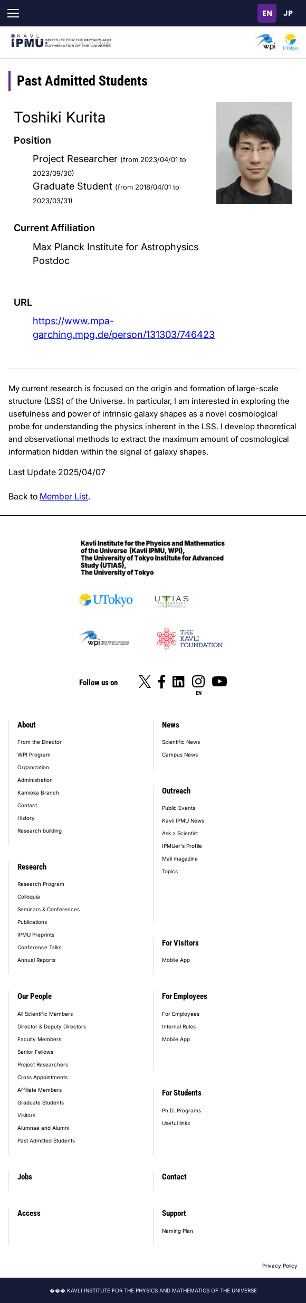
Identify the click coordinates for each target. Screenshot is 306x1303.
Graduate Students (40, 1102)
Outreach (176, 791)
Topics (170, 871)
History (26, 818)
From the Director (39, 742)
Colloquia (28, 896)
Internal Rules (179, 1026)
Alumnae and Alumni (43, 1128)
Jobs (24, 1177)
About (26, 725)
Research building (39, 830)
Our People (34, 996)
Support (174, 1213)
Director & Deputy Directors (51, 1026)
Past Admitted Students (46, 1140)
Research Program (40, 884)
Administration (35, 780)
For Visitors (180, 943)
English (266, 13)
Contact (27, 805)
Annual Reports (36, 960)
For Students (182, 1093)
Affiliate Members (39, 1090)
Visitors (26, 1115)
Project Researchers (42, 1064)
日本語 (288, 13)
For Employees (184, 996)
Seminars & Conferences (48, 909)
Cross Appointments (42, 1077)
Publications (32, 922)
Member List (64, 496)
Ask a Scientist (180, 833)
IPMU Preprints (35, 934)
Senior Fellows (35, 1052)
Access (29, 1213)
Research (31, 867)
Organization (33, 767)
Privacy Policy (280, 1265)
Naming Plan (177, 1231)
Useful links (176, 1123)
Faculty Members (39, 1039)
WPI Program (34, 754)
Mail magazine (180, 858)
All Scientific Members (45, 1014)
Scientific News (181, 742)
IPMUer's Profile (182, 846)
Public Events (178, 808)
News (170, 725)
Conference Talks (39, 947)
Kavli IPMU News (183, 820)
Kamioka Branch (38, 792)
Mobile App (176, 960)
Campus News (180, 754)
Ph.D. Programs (181, 1110)
